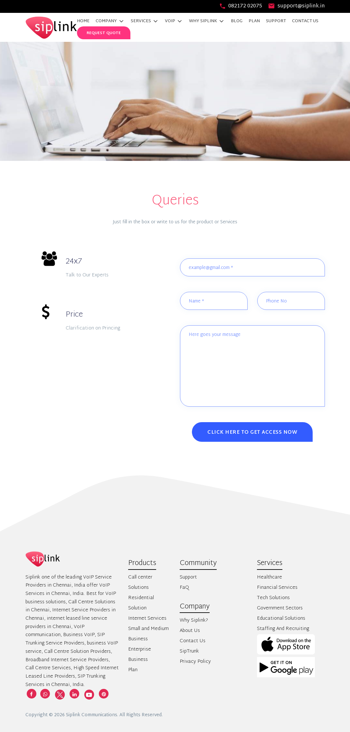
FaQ (184, 587)
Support (188, 577)
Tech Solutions (273, 598)
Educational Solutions (281, 618)
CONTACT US (305, 21)
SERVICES (145, 21)
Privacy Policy (195, 661)
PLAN (254, 21)
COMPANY (110, 21)
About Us (190, 630)
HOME (83, 21)
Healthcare (269, 577)
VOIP (174, 21)
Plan (132, 670)
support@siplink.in (297, 6)
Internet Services (147, 618)
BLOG (236, 21)
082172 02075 (241, 6)
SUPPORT (276, 21)
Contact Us (192, 641)
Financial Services (277, 587)
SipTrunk (189, 651)
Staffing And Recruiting (283, 629)
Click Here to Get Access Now (252, 432)
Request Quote (104, 33)
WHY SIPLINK (207, 21)
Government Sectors (280, 608)
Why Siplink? (194, 620)
